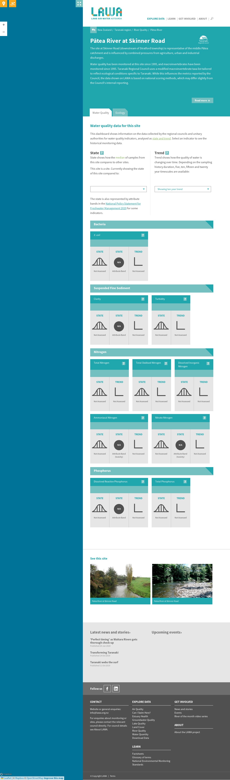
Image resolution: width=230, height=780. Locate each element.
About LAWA (100, 729)
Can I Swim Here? (141, 712)
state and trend (161, 138)
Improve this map (53, 778)
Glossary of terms (141, 757)
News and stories (183, 709)
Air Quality (137, 709)
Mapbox (6, 774)
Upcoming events (167, 632)
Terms (112, 776)
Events (178, 712)
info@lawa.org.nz (99, 712)
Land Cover (138, 727)
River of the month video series (191, 716)
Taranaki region (122, 29)
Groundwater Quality (143, 720)
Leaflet (6, 778)
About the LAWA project (187, 732)
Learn (172, 18)
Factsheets (138, 753)
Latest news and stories (110, 632)
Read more (202, 100)
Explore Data (156, 18)
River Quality (141, 29)
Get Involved (187, 18)
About (203, 18)
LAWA (106, 13)
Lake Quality (139, 723)
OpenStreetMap (35, 778)
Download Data (140, 738)
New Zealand (105, 29)
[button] (3, 25)
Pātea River (156, 29)
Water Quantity (140, 734)
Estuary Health (140, 716)
